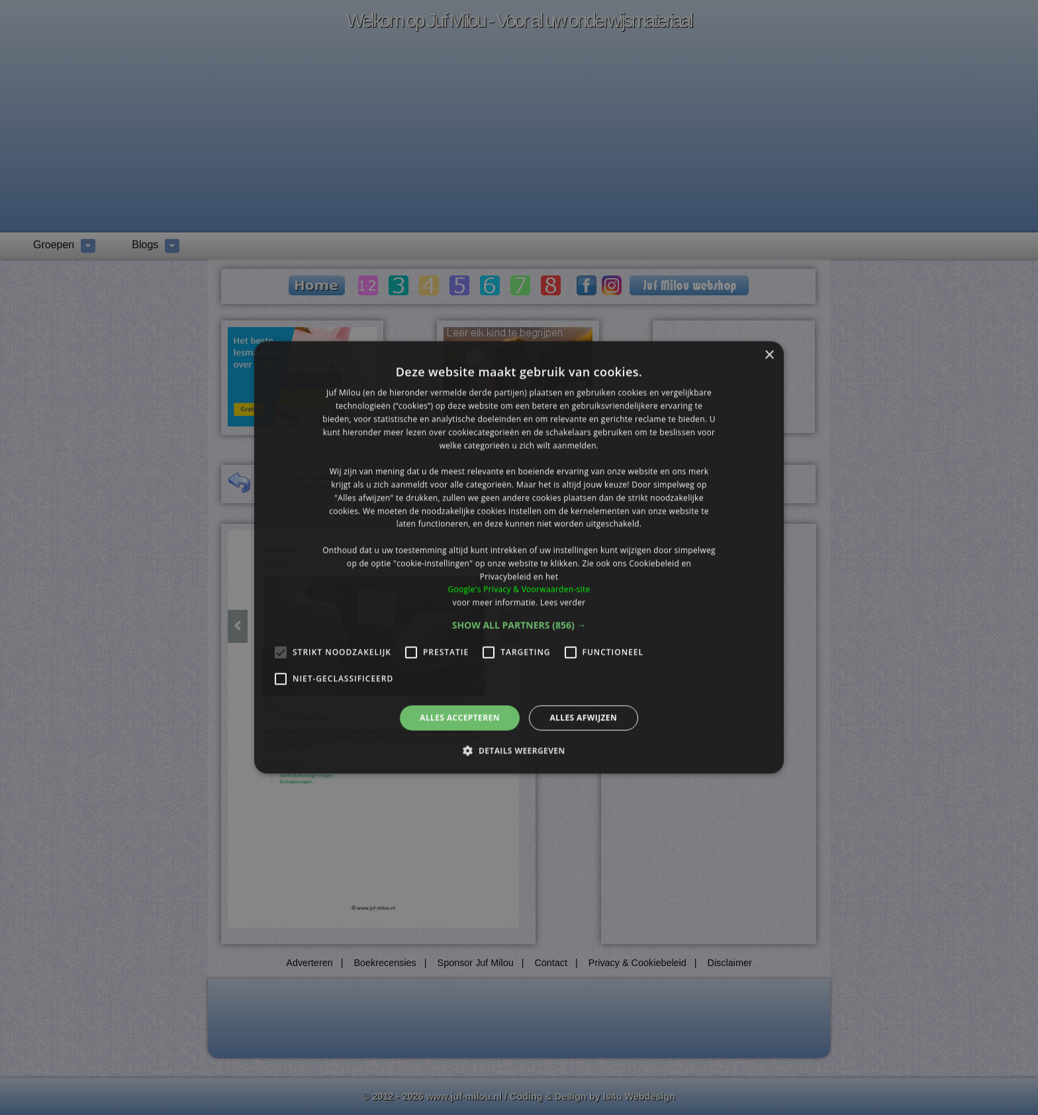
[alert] (519, 557)
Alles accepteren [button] (460, 717)
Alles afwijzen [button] (583, 717)
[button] (519, 625)
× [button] (769, 355)
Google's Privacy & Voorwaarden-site (519, 589)
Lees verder (563, 602)
